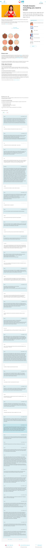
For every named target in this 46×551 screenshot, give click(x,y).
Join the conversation (16, 28)
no (7, 112)
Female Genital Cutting (37, 41)
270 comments (15, 27)
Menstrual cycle (36, 26)
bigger (21, 55)
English (21, 3)
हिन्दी (23, 3)
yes (3, 112)
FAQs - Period (36, 30)
